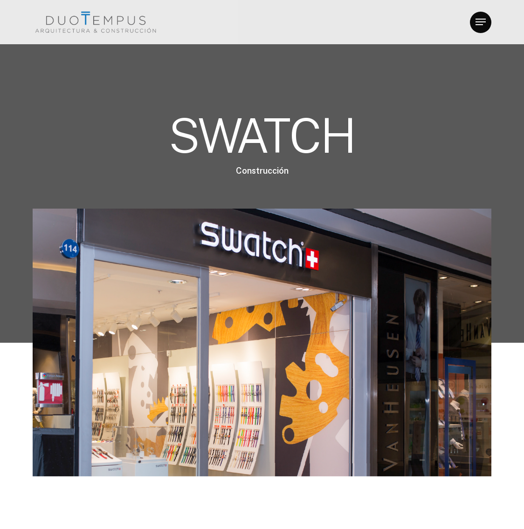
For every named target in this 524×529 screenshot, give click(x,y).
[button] (480, 22)
